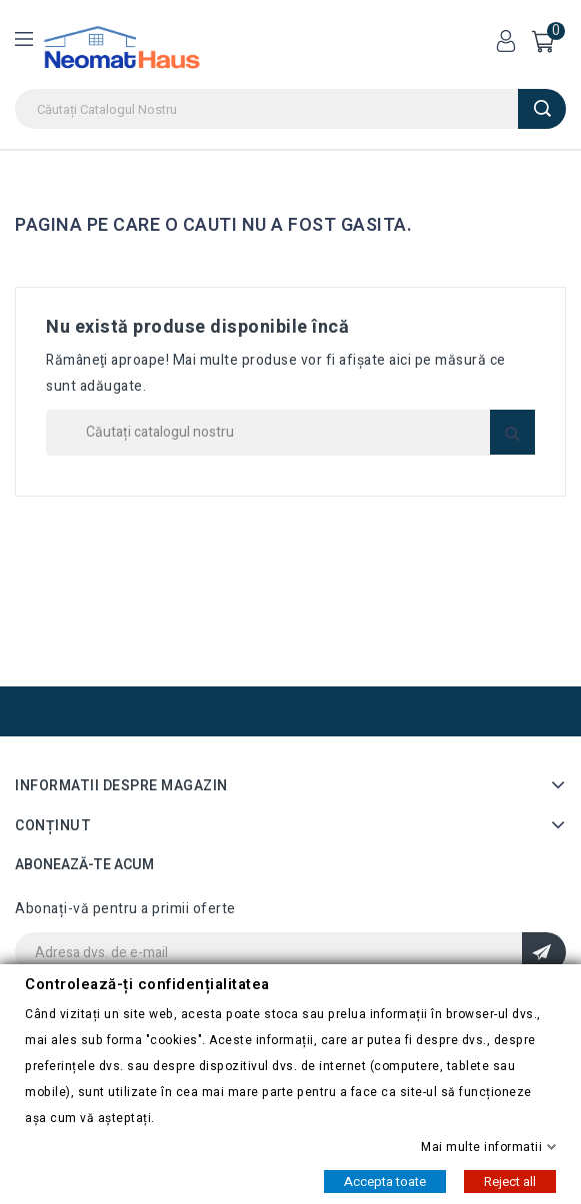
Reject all (510, 1180)
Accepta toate (385, 1180)
